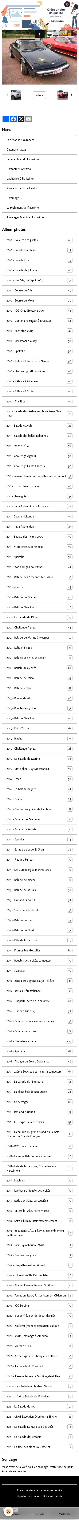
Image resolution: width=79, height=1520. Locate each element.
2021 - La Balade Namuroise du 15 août (39, 1426)
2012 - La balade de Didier (39, 617)
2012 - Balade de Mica (39, 678)
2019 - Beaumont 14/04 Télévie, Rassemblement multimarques (39, 1233)
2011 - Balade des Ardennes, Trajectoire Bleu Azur (39, 414)
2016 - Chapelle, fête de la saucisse (39, 1001)
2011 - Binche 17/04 (39, 445)
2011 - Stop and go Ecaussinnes (39, 567)
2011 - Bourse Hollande (39, 516)
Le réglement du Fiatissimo (23, 207)
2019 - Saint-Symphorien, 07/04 (39, 1245)
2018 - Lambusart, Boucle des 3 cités (39, 1190)
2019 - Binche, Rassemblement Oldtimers (39, 1285)
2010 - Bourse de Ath (39, 290)
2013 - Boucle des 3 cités (39, 708)
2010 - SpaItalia (39, 351)
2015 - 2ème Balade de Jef (39, 910)
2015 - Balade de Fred (39, 920)
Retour (39, 95)
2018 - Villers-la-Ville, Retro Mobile (39, 1210)
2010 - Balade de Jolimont (39, 270)
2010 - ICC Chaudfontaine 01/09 (39, 310)
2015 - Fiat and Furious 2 (39, 900)
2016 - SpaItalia (39, 1051)
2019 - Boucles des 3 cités (39, 1255)
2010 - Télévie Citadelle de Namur (39, 361)
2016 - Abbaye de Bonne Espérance (39, 1061)
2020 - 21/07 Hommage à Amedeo (39, 1335)
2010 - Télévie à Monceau (39, 381)
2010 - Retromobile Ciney (39, 341)
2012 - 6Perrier (39, 587)
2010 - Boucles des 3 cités (39, 240)
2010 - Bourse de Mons (39, 300)
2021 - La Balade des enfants (39, 1436)
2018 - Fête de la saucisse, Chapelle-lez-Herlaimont (39, 1168)
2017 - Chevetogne (39, 1101)
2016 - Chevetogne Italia (39, 1041)
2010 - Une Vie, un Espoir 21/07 (39, 280)
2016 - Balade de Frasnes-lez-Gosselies (39, 1021)
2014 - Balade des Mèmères (39, 819)
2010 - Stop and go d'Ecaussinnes (39, 371)
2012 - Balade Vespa (39, 688)
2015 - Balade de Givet (39, 930)
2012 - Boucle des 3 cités (39, 667)
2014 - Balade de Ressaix (39, 829)
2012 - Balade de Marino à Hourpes (39, 637)
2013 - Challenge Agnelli (39, 748)
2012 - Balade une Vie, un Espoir (39, 657)
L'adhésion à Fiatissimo (20, 178)
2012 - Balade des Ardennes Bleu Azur (39, 577)
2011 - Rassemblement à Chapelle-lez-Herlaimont (39, 476)
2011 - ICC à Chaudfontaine (39, 486)
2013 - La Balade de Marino (39, 758)
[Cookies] (8, 1511)
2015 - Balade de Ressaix (39, 890)
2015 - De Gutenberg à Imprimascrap (39, 869)
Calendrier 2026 (16, 149)
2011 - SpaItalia (39, 556)
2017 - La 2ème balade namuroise (39, 1091)
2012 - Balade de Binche (39, 597)
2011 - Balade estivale (39, 425)
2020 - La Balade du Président (39, 1366)
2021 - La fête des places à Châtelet (39, 1447)
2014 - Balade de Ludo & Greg (39, 849)
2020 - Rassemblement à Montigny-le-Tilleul (39, 1376)
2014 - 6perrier (39, 839)
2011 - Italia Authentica (39, 526)
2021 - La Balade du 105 (39, 1406)
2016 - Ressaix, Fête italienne (39, 990)
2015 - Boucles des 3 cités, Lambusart (39, 960)
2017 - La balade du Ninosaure (39, 1081)
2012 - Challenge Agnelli (39, 627)
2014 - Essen (39, 779)
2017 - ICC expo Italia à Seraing (39, 1122)
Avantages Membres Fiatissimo (25, 217)
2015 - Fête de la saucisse (39, 940)
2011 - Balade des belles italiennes (39, 435)
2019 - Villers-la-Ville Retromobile (39, 1275)
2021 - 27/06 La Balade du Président (39, 1396)
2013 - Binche (39, 738)
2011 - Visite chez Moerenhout (39, 546)
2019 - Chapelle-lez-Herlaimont (39, 1265)
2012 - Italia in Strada (39, 647)
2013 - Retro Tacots (39, 728)
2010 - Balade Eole (39, 260)
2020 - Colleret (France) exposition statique (39, 1325)
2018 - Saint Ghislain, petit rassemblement (39, 1220)
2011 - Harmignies (39, 496)
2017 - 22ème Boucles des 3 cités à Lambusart (39, 1071)
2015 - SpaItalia (39, 970)
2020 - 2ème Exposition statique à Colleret (39, 1356)
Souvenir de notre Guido (21, 188)
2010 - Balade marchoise (39, 250)
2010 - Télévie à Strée (39, 391)
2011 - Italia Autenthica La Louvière (39, 506)
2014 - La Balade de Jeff (39, 789)
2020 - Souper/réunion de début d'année (39, 1315)
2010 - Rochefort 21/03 (39, 330)
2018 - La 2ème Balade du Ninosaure (39, 1156)
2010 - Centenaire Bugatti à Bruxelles (39, 320)
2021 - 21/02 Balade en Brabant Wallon (39, 1386)
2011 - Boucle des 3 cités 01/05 (39, 536)
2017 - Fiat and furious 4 (39, 1112)
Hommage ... (14, 198)
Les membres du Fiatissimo (23, 159)
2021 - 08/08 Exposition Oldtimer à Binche (39, 1416)
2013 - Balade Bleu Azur (39, 718)
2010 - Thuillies (39, 401)
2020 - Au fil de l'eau (39, 1346)
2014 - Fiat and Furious (39, 859)
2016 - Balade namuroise (39, 1031)
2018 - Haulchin (39, 1180)
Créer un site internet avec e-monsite (39, 1490)
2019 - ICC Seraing (39, 1305)
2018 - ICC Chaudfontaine (39, 1146)
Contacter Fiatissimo (19, 169)
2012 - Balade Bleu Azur (39, 607)
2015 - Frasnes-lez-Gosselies (39, 950)
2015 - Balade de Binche (39, 879)
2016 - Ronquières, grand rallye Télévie (39, 980)
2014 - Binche (39, 799)
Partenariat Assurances (20, 140)
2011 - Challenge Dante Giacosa (39, 466)
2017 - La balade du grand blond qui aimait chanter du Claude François (39, 1134)
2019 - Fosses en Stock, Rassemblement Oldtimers (39, 1295)
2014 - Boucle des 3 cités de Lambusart (39, 809)
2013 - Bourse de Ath (39, 698)
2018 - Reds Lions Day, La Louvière (39, 1200)
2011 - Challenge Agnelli (39, 456)
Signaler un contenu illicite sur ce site (39, 1496)
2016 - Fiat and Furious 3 (39, 1011)
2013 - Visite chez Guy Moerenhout (39, 768)
